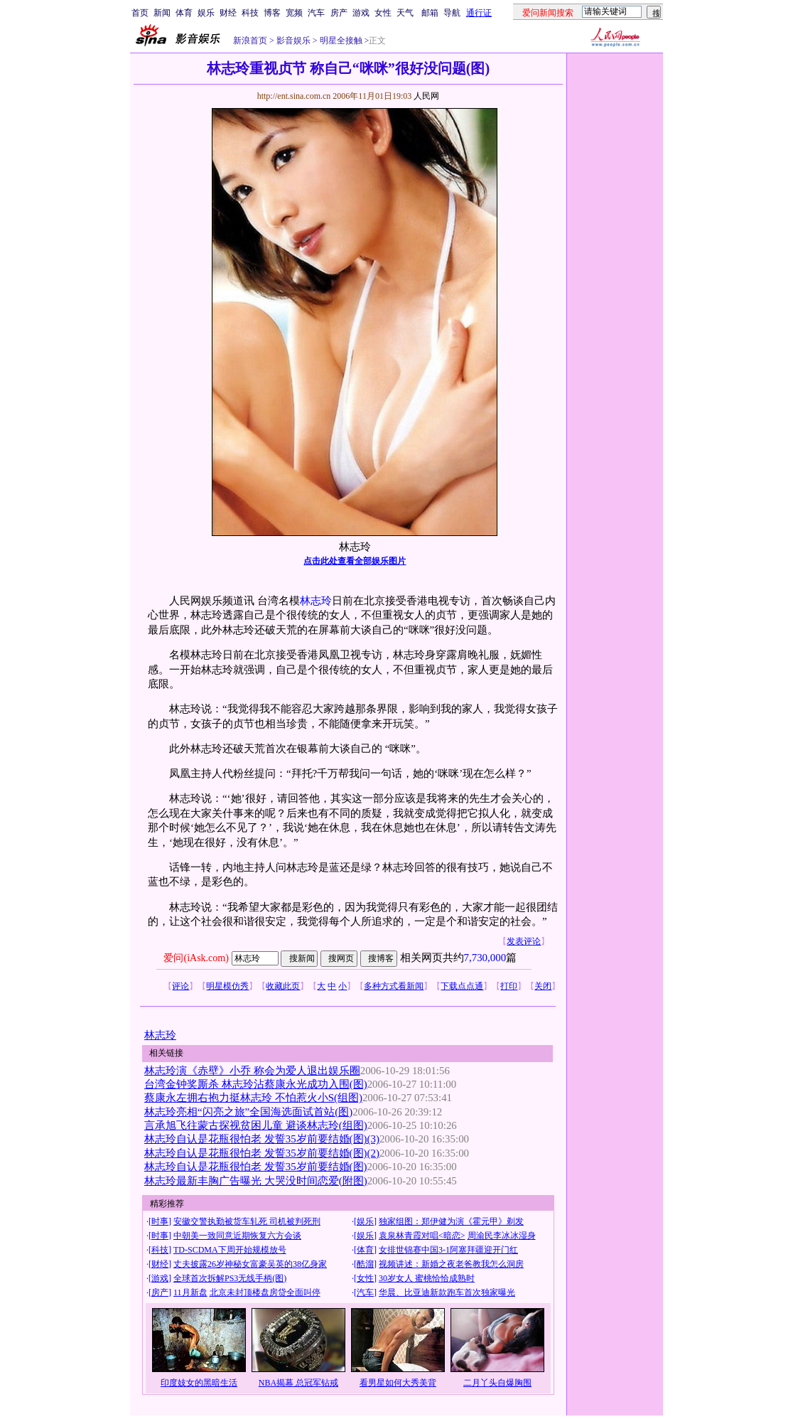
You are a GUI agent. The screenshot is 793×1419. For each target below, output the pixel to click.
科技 (250, 13)
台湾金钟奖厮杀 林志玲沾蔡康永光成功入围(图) (255, 1084)
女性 (383, 13)
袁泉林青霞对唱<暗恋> (422, 1236)
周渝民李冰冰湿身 (502, 1236)
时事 (159, 1221)
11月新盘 (190, 1292)
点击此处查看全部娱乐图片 (354, 561)
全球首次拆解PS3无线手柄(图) (229, 1278)
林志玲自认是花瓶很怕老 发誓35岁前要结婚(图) (255, 1166)
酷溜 (365, 1264)
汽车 (316, 13)
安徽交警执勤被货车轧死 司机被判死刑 (246, 1221)
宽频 (294, 13)
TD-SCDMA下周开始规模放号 (229, 1250)
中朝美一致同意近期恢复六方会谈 (237, 1236)
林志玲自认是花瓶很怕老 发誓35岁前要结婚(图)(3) (261, 1139)
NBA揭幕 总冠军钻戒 (298, 1383)
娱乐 (206, 13)
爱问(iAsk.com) (195, 958)
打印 (508, 986)
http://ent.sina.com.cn (295, 96)
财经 (228, 13)
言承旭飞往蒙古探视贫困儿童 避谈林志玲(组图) (255, 1125)
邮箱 (429, 13)
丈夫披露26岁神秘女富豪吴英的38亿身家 (250, 1264)
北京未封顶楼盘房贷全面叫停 (265, 1292)
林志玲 (316, 600)
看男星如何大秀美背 (398, 1383)
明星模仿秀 (227, 986)
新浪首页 (250, 40)
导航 (451, 13)
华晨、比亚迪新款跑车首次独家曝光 (447, 1292)
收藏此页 (283, 986)
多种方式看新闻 (394, 986)
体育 (184, 13)
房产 (338, 13)
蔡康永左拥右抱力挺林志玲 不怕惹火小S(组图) (253, 1097)
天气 (405, 13)
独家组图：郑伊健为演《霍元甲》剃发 (451, 1221)
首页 (140, 13)
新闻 (162, 13)
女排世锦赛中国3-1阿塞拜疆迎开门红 (448, 1250)
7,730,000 (485, 957)
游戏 (360, 13)
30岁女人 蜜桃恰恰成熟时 (427, 1278)
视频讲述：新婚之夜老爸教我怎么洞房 (451, 1264)
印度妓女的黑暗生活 (199, 1383)
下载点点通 (462, 986)
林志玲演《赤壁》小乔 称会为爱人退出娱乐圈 (252, 1070)
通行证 (479, 13)
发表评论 (524, 941)
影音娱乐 (293, 40)
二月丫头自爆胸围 (497, 1383)
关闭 (542, 986)
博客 (272, 13)
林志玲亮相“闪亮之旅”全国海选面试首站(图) (248, 1112)
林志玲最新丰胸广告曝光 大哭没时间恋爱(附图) (255, 1181)
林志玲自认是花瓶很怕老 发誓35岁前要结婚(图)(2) (261, 1153)
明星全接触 (340, 40)
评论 (180, 986)
